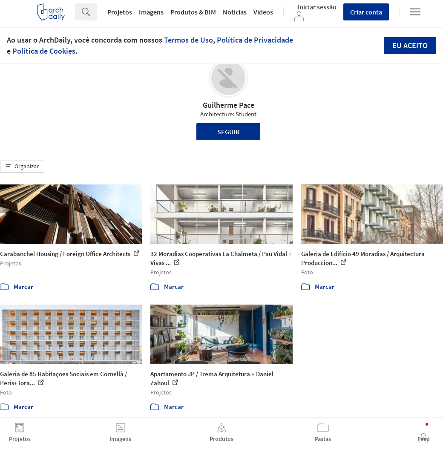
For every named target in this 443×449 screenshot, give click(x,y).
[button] (22, 167)
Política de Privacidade (255, 40)
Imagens (151, 12)
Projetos (119, 12)
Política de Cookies (43, 51)
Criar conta (366, 12)
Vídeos (263, 12)
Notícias (235, 12)
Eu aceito (410, 45)
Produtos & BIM (193, 12)
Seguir (228, 131)
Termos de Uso (188, 40)
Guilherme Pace (228, 105)
